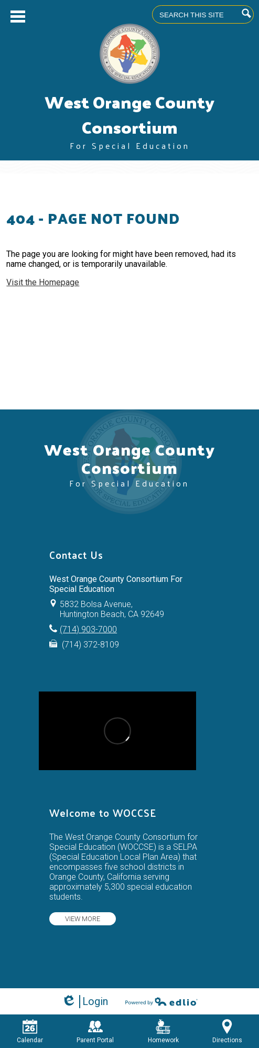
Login (84, 1001)
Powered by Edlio (161, 1001)
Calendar (30, 1031)
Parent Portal (95, 1031)
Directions (227, 1031)
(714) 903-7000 (88, 629)
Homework (163, 1031)
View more (82, 919)
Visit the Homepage (42, 282)
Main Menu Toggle (17, 16)
